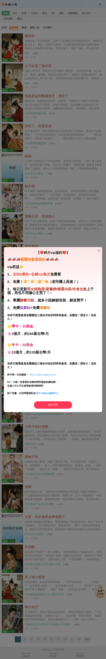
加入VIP (53, 404)
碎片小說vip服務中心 (47, 393)
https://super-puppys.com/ (42, 374)
